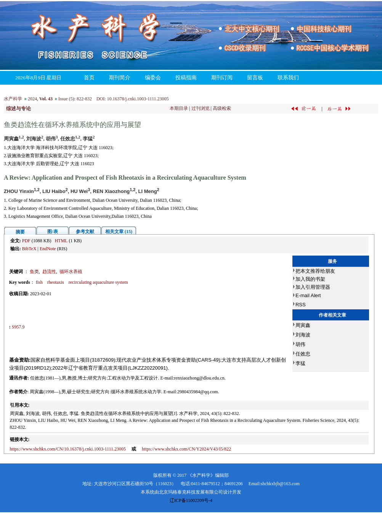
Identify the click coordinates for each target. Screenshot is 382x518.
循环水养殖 (70, 271)
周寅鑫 (302, 325)
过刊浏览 (200, 108)
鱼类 (34, 271)
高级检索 (222, 108)
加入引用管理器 (312, 287)
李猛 (300, 363)
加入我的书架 (310, 279)
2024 (32, 98)
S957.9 (18, 327)
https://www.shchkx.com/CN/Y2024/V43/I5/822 (186, 449)
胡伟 (300, 344)
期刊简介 (119, 77)
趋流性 (49, 271)
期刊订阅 (222, 77)
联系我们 (288, 77)
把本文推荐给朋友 (315, 271)
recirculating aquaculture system (98, 282)
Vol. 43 (46, 98)
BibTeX (29, 248)
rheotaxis (55, 282)
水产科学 (13, 98)
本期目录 (179, 108)
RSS (300, 304)
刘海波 (302, 335)
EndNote (48, 248)
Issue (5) (66, 98)
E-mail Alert (308, 295)
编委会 (153, 77)
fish (39, 282)
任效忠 (302, 354)
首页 (89, 77)
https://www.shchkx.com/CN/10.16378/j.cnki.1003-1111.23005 (68, 449)
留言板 (255, 77)
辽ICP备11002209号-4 (191, 500)
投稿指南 (186, 77)
